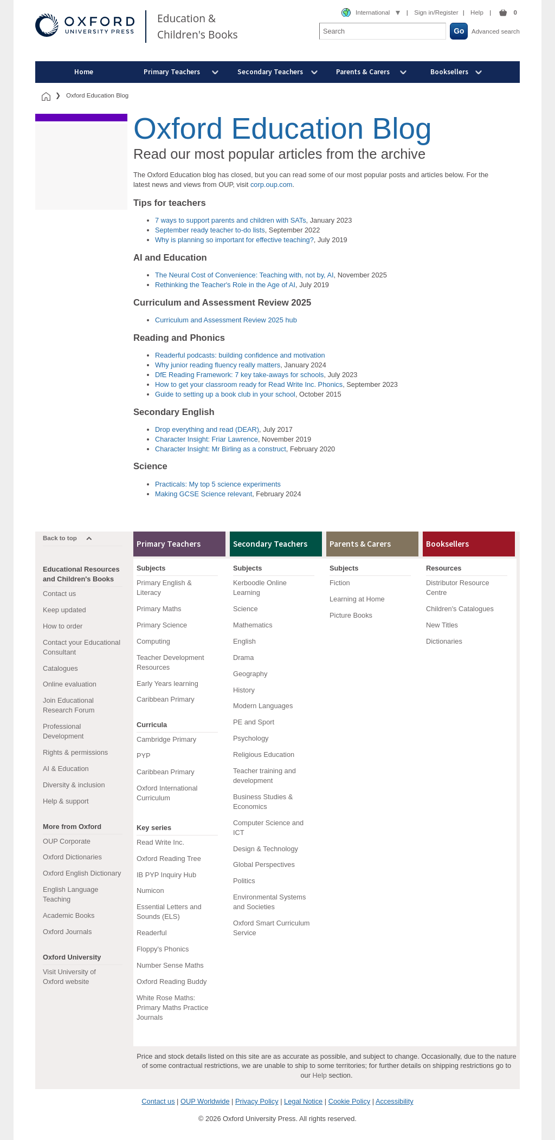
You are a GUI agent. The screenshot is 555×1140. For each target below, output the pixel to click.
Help (476, 12)
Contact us (59, 594)
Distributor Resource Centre (457, 588)
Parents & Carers (360, 544)
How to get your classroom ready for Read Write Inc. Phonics (249, 384)
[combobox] (370, 13)
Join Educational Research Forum (68, 705)
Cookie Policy (349, 1101)
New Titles (442, 625)
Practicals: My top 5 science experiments (218, 484)
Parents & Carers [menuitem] (363, 71)
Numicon (150, 890)
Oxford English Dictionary (82, 873)
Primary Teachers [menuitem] (172, 71)
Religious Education (263, 754)
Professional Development (63, 731)
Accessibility (395, 1101)
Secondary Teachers (270, 544)
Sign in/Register (436, 12)
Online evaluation (69, 684)
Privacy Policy (257, 1101)
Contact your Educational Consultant (81, 647)
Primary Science (162, 625)
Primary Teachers (169, 544)
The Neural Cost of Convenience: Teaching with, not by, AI (244, 275)
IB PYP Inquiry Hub (166, 875)
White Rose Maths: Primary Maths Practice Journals (172, 1007)
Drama (243, 657)
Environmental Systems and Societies (269, 902)
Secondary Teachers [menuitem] (270, 71)
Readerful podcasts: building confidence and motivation (240, 355)
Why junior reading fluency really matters (217, 365)
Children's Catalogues (460, 609)
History (244, 690)
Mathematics (253, 625)
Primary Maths (159, 609)
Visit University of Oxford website (69, 977)
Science (245, 609)
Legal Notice (303, 1101)
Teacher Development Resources (170, 662)
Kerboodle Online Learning (260, 588)
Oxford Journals (67, 932)
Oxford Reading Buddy (171, 981)
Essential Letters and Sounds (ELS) (169, 912)
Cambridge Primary (166, 739)
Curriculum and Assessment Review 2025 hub (226, 320)
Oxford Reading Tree (169, 858)
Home (83, 71)
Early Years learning (167, 683)
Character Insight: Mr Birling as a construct (220, 449)
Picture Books (351, 615)
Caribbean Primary (166, 699)
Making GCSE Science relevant (203, 494)
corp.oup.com (271, 184)
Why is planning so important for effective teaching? (234, 240)
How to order (62, 626)
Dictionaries (444, 641)
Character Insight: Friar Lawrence (206, 439)
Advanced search (496, 31)
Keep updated (64, 610)
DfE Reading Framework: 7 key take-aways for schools (239, 375)
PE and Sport (253, 722)
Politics (244, 881)
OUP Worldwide (205, 1101)
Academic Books (68, 915)
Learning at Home (357, 599)
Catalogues (60, 668)
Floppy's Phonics (163, 949)
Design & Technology (265, 849)
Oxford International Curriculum (167, 793)
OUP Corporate (67, 841)
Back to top (60, 538)
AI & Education (66, 769)
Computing (153, 641)
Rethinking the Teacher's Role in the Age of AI (225, 285)
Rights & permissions (75, 752)
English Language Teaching (70, 894)
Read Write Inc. (160, 842)
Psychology (250, 738)
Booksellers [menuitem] (449, 71)
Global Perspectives (264, 864)
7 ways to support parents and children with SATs (230, 220)
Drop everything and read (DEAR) (207, 429)
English (244, 641)
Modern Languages (263, 706)
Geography (250, 674)
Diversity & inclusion (74, 785)
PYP (144, 756)
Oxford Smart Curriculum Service (271, 928)
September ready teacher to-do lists (210, 230)
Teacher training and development (264, 776)
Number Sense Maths (170, 965)
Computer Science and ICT (268, 828)
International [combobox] (373, 12)
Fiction (340, 583)
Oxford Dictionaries (72, 857)
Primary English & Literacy (164, 588)
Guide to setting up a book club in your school (225, 394)
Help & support (66, 801)
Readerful (152, 933)
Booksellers (447, 544)
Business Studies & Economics (263, 802)
